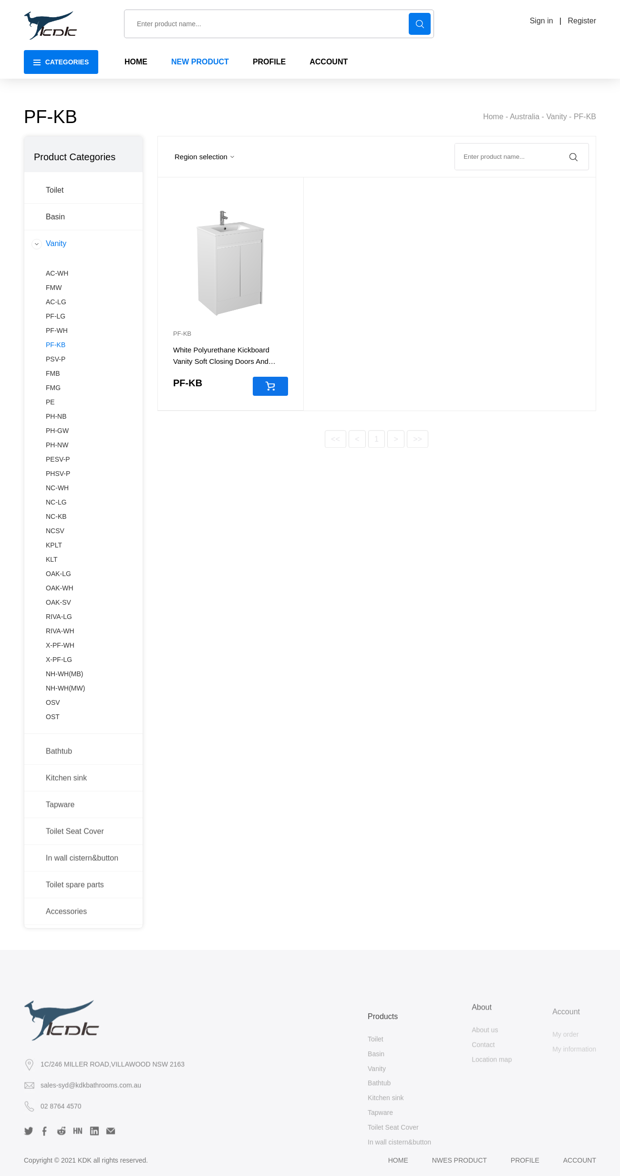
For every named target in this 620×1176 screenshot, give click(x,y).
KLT (52, 603)
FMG (53, 431)
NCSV (55, 574)
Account (579, 1160)
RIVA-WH (60, 675)
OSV (53, 746)
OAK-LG (58, 617)
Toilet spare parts (75, 922)
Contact (483, 1080)
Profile (525, 1160)
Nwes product (459, 1160)
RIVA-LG (59, 660)
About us (485, 1066)
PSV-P (55, 403)
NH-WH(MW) (65, 732)
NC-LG (56, 546)
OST (53, 760)
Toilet (54, 218)
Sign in (541, 21)
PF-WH (57, 374)
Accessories (66, 949)
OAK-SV (58, 646)
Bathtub (59, 789)
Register (582, 21)
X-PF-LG (59, 703)
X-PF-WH (60, 689)
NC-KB (56, 560)
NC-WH (57, 532)
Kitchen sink (66, 816)
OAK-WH (59, 632)
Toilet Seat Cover (75, 869)
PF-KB (585, 118)
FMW (54, 331)
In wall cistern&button (82, 896)
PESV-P (58, 503)
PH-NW (57, 489)
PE (50, 446)
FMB (53, 417)
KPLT (54, 589)
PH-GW (57, 474)
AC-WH (57, 317)
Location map (492, 1095)
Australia (524, 118)
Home (493, 118)
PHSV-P (58, 517)
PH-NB (56, 460)
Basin (55, 244)
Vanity (556, 118)
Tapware (60, 842)
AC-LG (56, 346)
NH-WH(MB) (64, 718)
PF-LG (55, 360)
